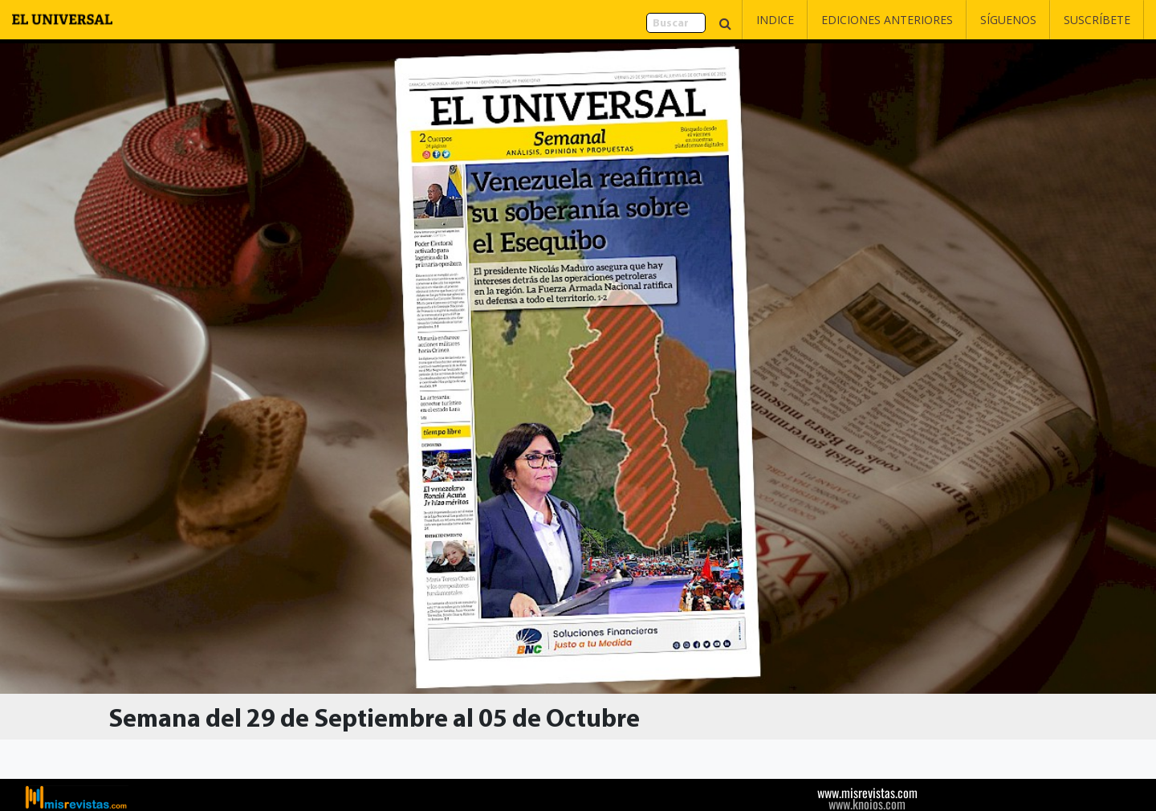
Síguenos (1008, 19)
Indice (775, 19)
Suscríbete (1097, 19)
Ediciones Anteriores (887, 19)
